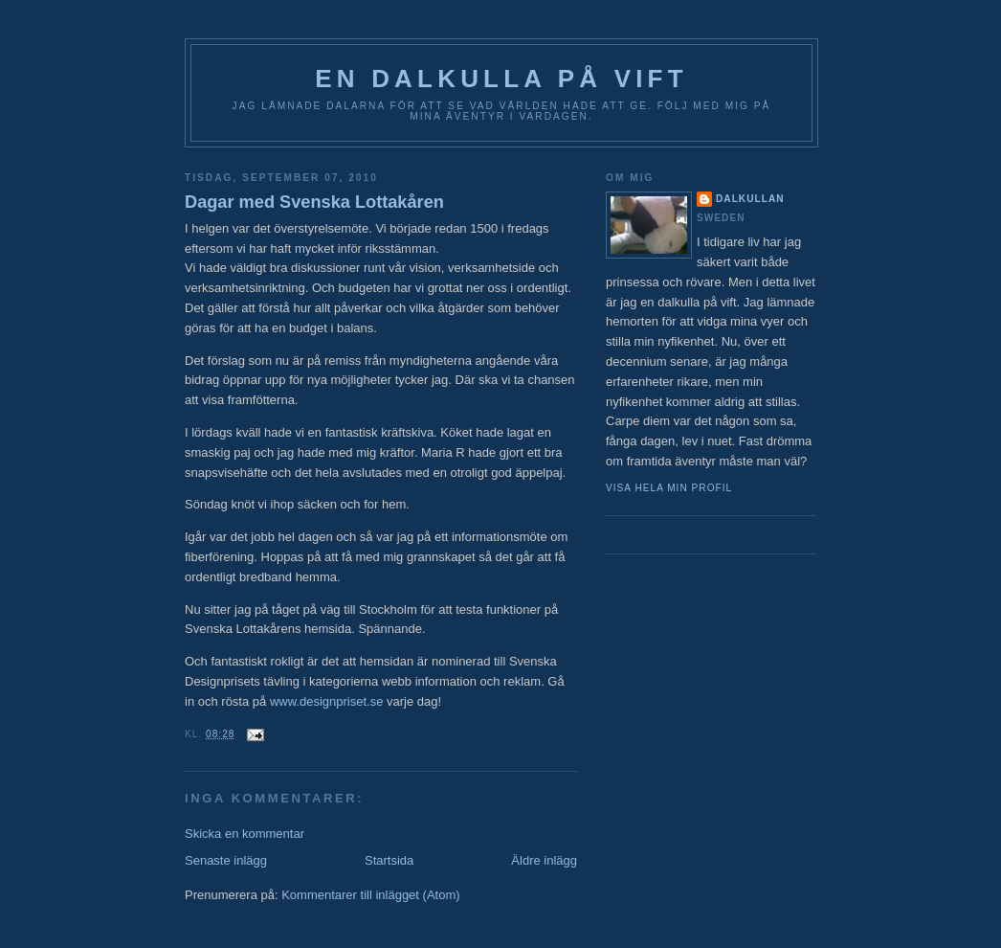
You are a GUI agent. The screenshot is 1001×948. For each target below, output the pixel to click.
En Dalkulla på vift (501, 78)
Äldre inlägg (544, 860)
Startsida (389, 860)
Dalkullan (750, 198)
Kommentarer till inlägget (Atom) (370, 895)
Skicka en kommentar (244, 833)
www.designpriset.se (327, 701)
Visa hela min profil (669, 488)
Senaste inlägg (226, 860)
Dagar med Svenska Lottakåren (314, 202)
